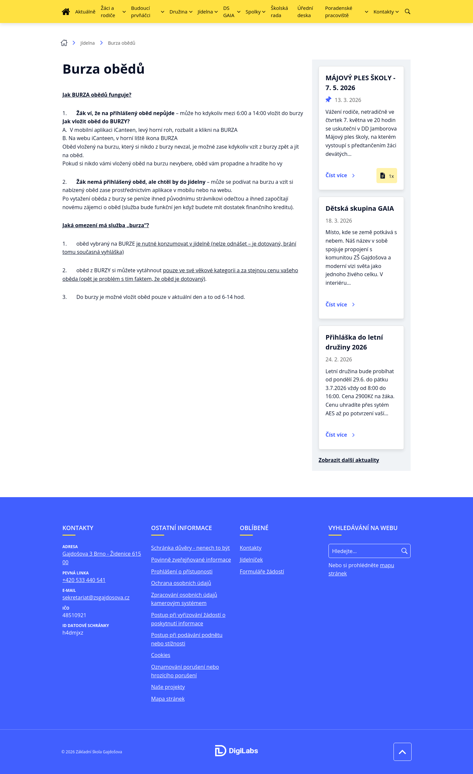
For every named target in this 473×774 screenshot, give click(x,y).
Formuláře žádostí (262, 571)
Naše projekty (168, 686)
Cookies (160, 655)
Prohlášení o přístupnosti (182, 571)
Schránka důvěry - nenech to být (190, 547)
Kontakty (250, 547)
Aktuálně (85, 11)
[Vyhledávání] (407, 11)
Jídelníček (251, 559)
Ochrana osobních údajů (181, 583)
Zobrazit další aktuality (349, 460)
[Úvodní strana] (66, 12)
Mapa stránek (168, 698)
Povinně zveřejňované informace (191, 559)
